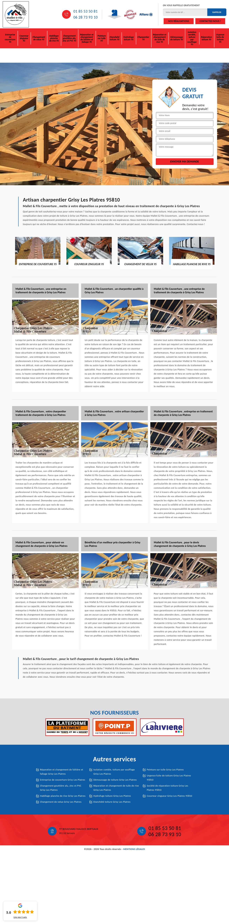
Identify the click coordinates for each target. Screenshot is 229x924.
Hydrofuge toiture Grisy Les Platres (112, 795)
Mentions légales (134, 849)
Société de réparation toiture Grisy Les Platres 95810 (167, 787)
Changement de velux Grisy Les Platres (60, 801)
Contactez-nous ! (210, 21)
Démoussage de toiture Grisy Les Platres (115, 779)
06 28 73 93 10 (85, 17)
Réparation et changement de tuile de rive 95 (159, 38)
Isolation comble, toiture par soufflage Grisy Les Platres (114, 771)
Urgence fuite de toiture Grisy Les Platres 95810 (169, 777)
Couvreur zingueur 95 (23, 38)
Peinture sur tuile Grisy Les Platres (165, 769)
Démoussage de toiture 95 (176, 38)
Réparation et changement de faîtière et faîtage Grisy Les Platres (61, 771)
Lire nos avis (20, 917)
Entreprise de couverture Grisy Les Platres (62, 779)
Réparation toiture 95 (206, 38)
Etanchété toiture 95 (114, 38)
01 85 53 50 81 (85, 11)
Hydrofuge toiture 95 (128, 38)
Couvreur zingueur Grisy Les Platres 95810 (169, 795)
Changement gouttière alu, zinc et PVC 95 (69, 38)
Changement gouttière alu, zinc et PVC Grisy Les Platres (60, 787)
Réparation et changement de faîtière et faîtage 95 (87, 38)
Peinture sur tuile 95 (101, 38)
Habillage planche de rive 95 (54, 38)
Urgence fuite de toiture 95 (220, 38)
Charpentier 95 (143, 38)
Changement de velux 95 (38, 38)
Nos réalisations (178, 21)
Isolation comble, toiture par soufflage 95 (192, 38)
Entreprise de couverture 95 (10, 38)
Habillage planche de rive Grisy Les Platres (63, 795)
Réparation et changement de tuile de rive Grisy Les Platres (116, 787)
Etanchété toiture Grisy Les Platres (112, 801)
